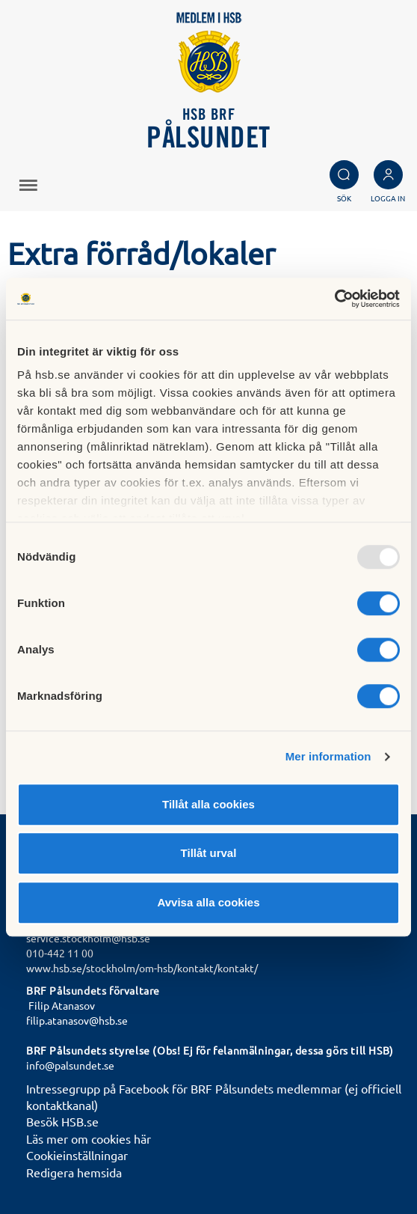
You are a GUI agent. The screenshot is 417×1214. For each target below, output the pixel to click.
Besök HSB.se (62, 1121)
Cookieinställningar (77, 1154)
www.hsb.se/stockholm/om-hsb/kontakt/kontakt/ (142, 967)
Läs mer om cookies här (88, 1138)
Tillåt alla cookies (208, 804)
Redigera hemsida (74, 1172)
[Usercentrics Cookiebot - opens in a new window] (334, 298)
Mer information (328, 756)
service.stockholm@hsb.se (88, 938)
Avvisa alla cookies (208, 902)
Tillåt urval (209, 853)
